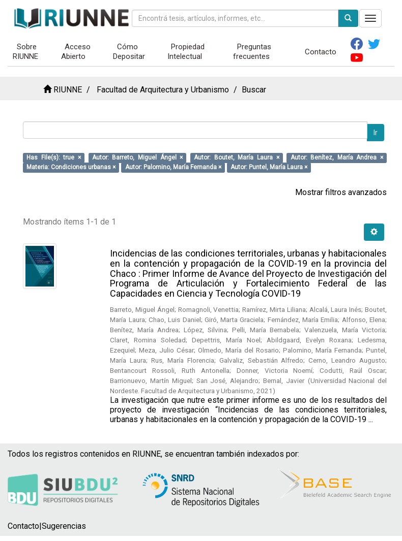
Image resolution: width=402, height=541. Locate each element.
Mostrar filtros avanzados (341, 192)
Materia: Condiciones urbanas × (71, 167)
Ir (376, 133)
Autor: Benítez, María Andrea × (337, 157)
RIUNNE (67, 89)
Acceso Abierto (76, 51)
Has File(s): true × (53, 157)
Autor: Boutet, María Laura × (236, 157)
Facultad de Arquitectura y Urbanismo (163, 89)
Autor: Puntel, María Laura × (269, 167)
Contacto (320, 51)
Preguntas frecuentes (252, 51)
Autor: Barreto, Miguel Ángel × (137, 157)
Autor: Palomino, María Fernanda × (173, 167)
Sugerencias (64, 526)
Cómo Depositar (129, 51)
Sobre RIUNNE (25, 51)
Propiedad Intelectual (186, 51)
